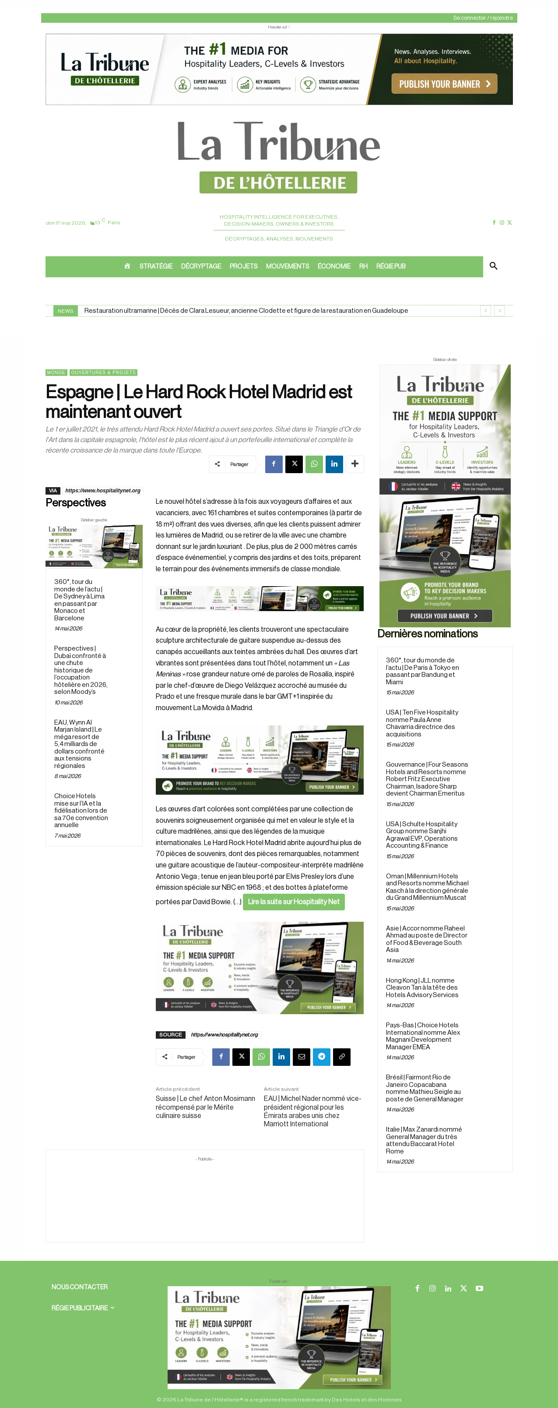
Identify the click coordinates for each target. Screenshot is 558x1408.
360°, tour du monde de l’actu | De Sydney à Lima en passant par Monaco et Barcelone (79, 600)
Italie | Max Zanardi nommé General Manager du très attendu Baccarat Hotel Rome (424, 1140)
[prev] (485, 310)
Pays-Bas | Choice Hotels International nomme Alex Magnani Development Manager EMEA (423, 1036)
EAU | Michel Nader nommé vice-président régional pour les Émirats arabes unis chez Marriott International (312, 1111)
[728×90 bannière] (279, 1337)
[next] (499, 310)
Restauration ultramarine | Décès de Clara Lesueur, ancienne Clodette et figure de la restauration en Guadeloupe (246, 311)
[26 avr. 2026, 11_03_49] (260, 760)
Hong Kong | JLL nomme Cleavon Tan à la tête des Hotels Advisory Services (422, 987)
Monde (56, 372)
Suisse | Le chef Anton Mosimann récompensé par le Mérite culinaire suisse (205, 1107)
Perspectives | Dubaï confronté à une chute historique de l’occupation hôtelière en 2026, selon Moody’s (81, 670)
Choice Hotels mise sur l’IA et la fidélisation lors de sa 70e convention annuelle (81, 810)
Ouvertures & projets (104, 372)
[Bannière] (260, 618)
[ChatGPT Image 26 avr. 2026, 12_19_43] (279, 104)
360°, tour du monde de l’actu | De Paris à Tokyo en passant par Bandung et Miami (422, 671)
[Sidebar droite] (445, 495)
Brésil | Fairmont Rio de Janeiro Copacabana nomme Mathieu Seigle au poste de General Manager (424, 1088)
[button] (493, 266)
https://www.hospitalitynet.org (103, 491)
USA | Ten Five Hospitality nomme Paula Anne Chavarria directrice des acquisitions (422, 723)
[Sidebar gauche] (94, 546)
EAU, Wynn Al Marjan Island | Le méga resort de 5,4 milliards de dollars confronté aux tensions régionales (79, 744)
